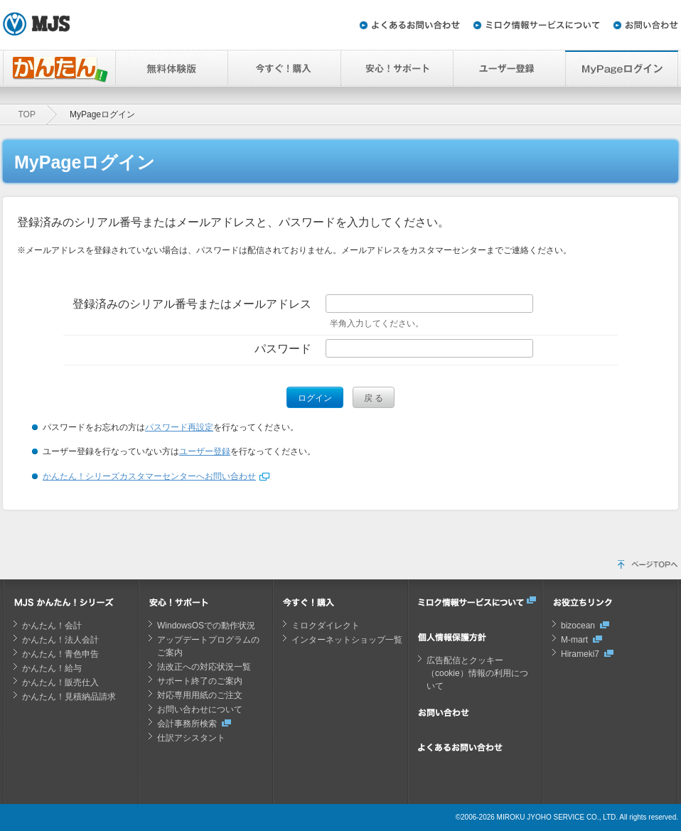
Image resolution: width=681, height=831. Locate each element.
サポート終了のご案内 (199, 681)
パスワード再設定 (179, 427)
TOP (27, 114)
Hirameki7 (580, 654)
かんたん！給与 (52, 668)
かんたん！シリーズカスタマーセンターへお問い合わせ (149, 476)
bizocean (578, 626)
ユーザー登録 (204, 451)
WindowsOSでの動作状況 (206, 626)
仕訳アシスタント (191, 738)
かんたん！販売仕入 (60, 682)
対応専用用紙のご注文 (199, 695)
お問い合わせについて (199, 709)
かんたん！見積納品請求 (69, 697)
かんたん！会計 (52, 626)
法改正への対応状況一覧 (204, 667)
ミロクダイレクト (325, 626)
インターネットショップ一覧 (346, 640)
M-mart (574, 640)
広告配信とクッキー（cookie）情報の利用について (477, 673)
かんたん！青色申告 (60, 654)
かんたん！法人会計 (60, 640)
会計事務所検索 (187, 724)
